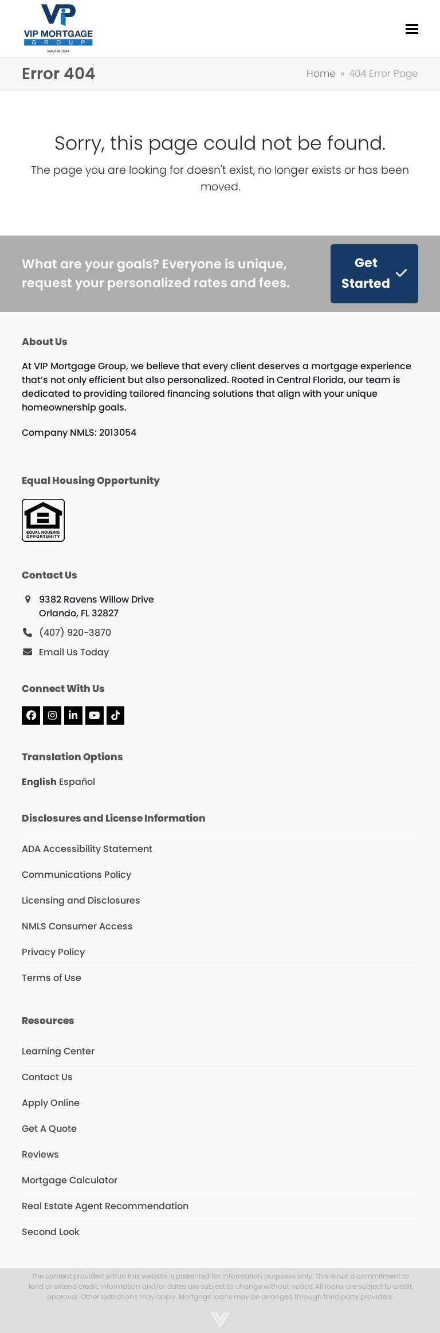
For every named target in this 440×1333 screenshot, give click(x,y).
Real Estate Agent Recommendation (105, 1206)
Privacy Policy (53, 952)
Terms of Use (51, 977)
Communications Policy (76, 874)
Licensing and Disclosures (81, 900)
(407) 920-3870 (75, 632)
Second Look (51, 1231)
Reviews (40, 1154)
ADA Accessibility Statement (87, 848)
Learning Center (58, 1051)
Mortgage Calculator (69, 1180)
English (39, 781)
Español (77, 781)
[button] (412, 29)
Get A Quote (49, 1128)
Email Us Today (74, 652)
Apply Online (51, 1102)
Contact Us (47, 1077)
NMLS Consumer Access (77, 926)
